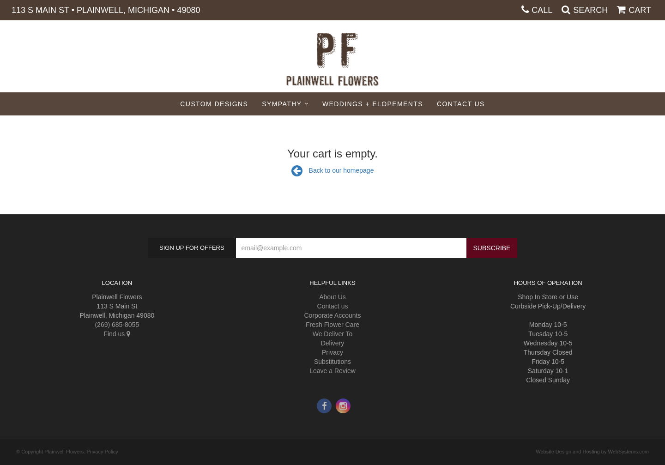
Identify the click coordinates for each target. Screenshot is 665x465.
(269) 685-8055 (117, 324)
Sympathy (282, 104)
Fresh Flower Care (332, 324)
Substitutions (332, 361)
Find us (116, 334)
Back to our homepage (332, 170)
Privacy (332, 352)
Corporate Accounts (332, 315)
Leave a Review (332, 370)
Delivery (333, 343)
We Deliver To (333, 334)
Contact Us (461, 104)
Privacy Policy (102, 451)
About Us (332, 297)
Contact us (332, 306)
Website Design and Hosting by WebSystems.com (592, 451)
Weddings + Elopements (372, 104)
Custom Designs (214, 104)
